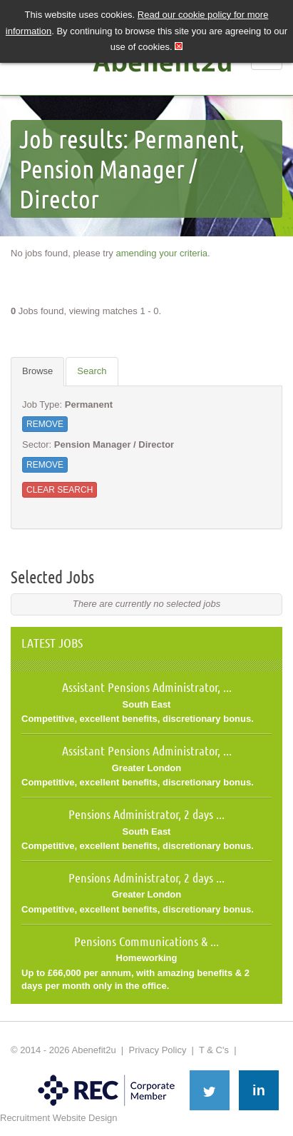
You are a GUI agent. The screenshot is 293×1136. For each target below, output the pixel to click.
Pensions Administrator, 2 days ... (146, 814)
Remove (44, 424)
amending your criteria (161, 253)
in (258, 1090)
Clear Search (59, 490)
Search (91, 371)
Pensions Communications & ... (146, 941)
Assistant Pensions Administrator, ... (147, 687)
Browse (37, 371)
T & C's (214, 1050)
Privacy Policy (157, 1050)
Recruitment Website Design (59, 1117)
